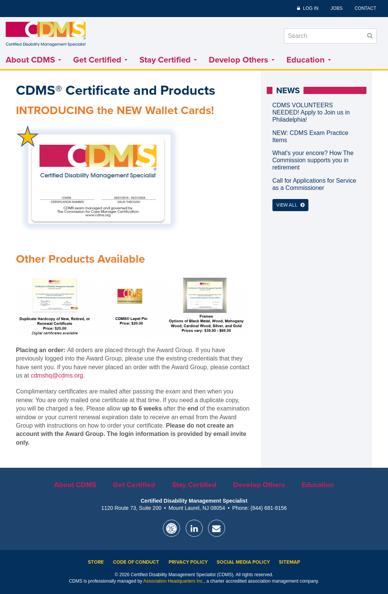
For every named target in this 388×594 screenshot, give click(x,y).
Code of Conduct (136, 562)
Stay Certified (168, 60)
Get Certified (100, 60)
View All (290, 205)
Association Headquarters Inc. (173, 581)
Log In (311, 8)
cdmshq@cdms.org (57, 375)
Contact (365, 8)
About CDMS (33, 60)
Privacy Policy (188, 562)
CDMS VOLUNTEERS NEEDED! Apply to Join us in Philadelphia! (311, 112)
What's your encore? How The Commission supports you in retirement (313, 160)
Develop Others (241, 60)
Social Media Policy (243, 562)
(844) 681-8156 (268, 508)
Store (96, 562)
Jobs (337, 8)
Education (308, 60)
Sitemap (289, 562)
